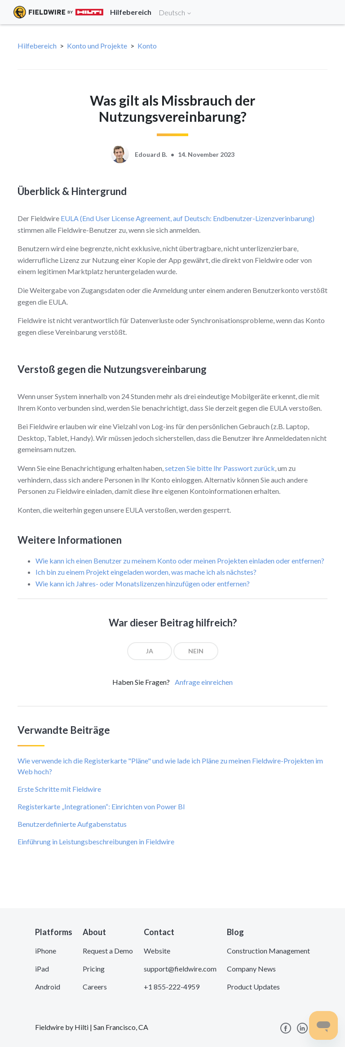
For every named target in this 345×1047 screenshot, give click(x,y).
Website (157, 950)
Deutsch (175, 12)
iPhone (45, 950)
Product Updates (253, 986)
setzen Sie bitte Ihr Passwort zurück (220, 468)
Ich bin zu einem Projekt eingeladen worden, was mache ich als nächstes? (146, 572)
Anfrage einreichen (204, 682)
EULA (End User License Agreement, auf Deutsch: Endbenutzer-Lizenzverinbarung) (187, 218)
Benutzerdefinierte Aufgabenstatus (72, 824)
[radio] (149, 651)
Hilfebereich (37, 45)
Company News (251, 968)
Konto (147, 45)
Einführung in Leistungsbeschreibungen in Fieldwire (96, 841)
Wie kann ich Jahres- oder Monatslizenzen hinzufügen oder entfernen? (142, 583)
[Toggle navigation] (327, 12)
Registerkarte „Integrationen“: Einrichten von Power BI (101, 806)
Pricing (94, 968)
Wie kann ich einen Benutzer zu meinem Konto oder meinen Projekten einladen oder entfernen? (179, 560)
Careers (95, 986)
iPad (42, 968)
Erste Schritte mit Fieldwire (59, 789)
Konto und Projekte (97, 45)
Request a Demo (108, 950)
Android (47, 986)
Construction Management (268, 950)
